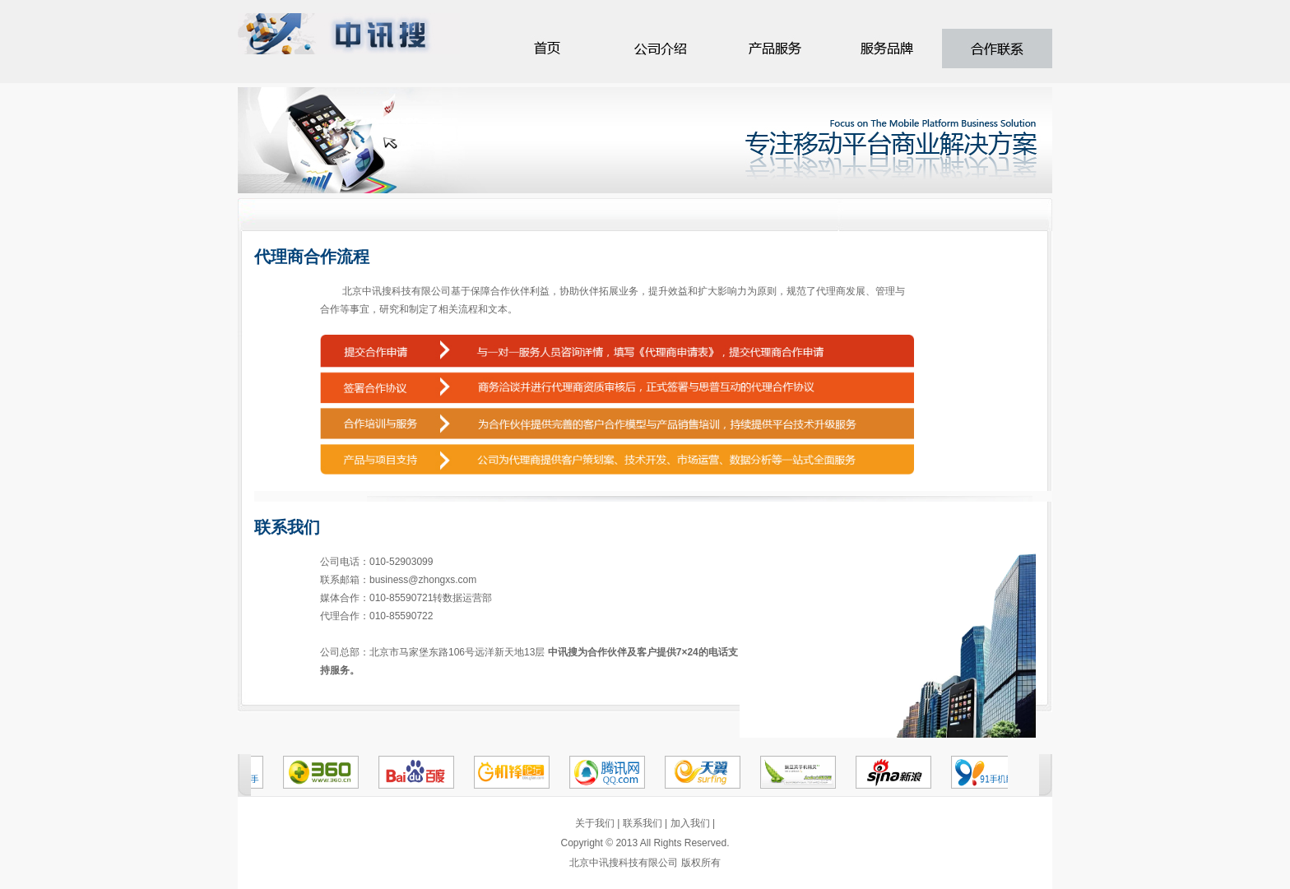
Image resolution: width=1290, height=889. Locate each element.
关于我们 (595, 823)
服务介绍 (662, 48)
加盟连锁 (886, 48)
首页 (548, 48)
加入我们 (690, 823)
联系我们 (642, 823)
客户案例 (774, 48)
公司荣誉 (998, 48)
